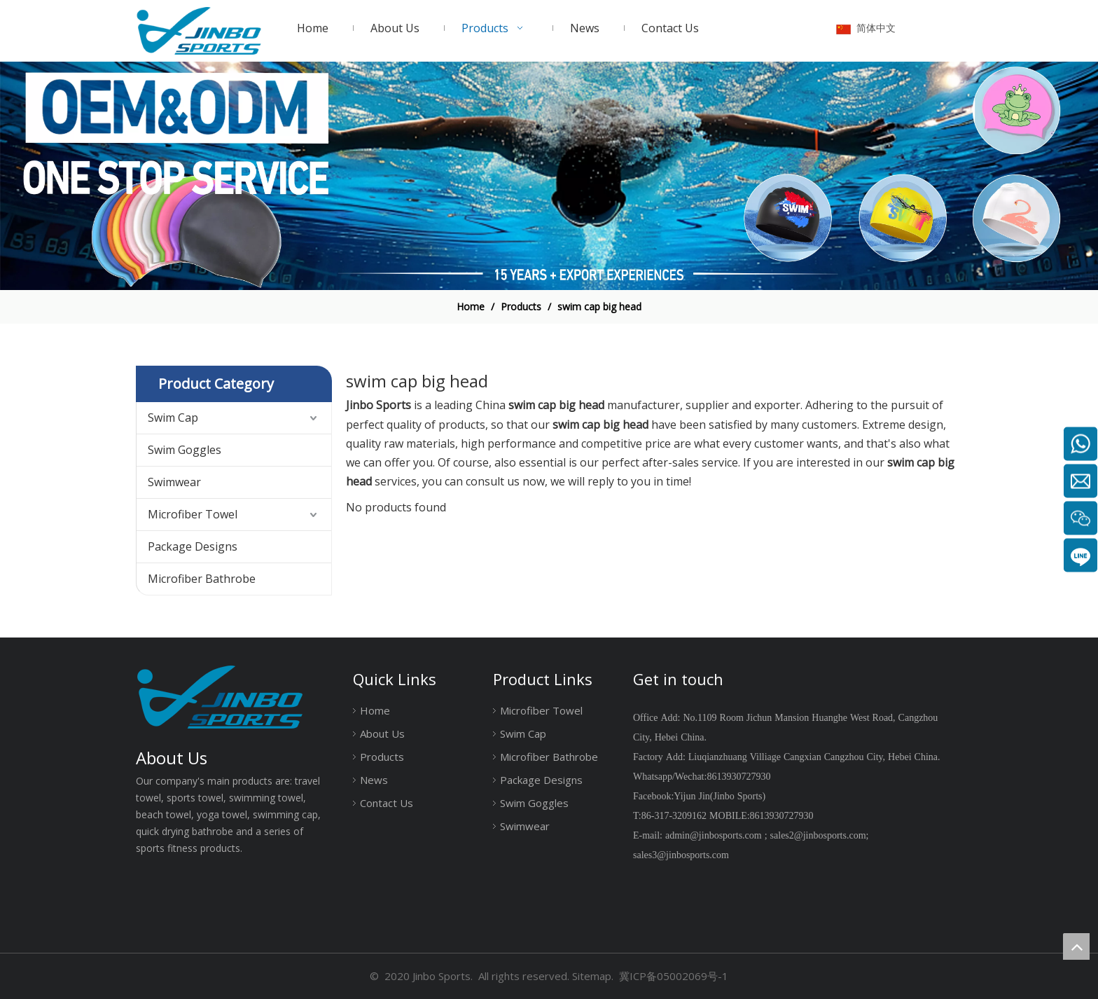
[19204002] (549, 176)
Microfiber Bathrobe (202, 578)
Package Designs (192, 546)
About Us (382, 733)
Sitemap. (592, 976)
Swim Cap (173, 417)
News (374, 780)
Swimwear (174, 482)
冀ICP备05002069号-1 (673, 976)
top (1076, 946)
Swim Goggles (184, 449)
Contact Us (386, 803)
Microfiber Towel (192, 514)
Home (375, 710)
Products (382, 757)
